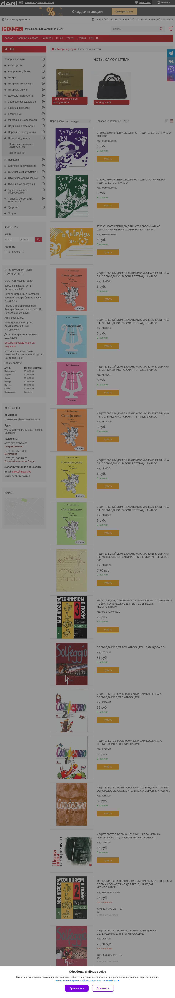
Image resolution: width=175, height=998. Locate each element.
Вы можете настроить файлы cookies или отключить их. (86, 980)
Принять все (76, 988)
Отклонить (103, 988)
